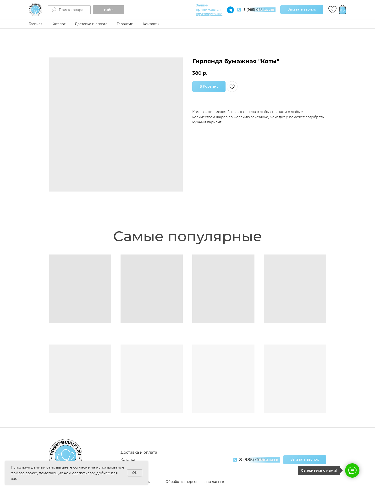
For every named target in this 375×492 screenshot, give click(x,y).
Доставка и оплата (91, 24)
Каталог (59, 24)
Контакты (151, 24)
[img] (35, 9)
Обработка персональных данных (195, 482)
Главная (35, 24)
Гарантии (125, 24)
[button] (301, 9)
